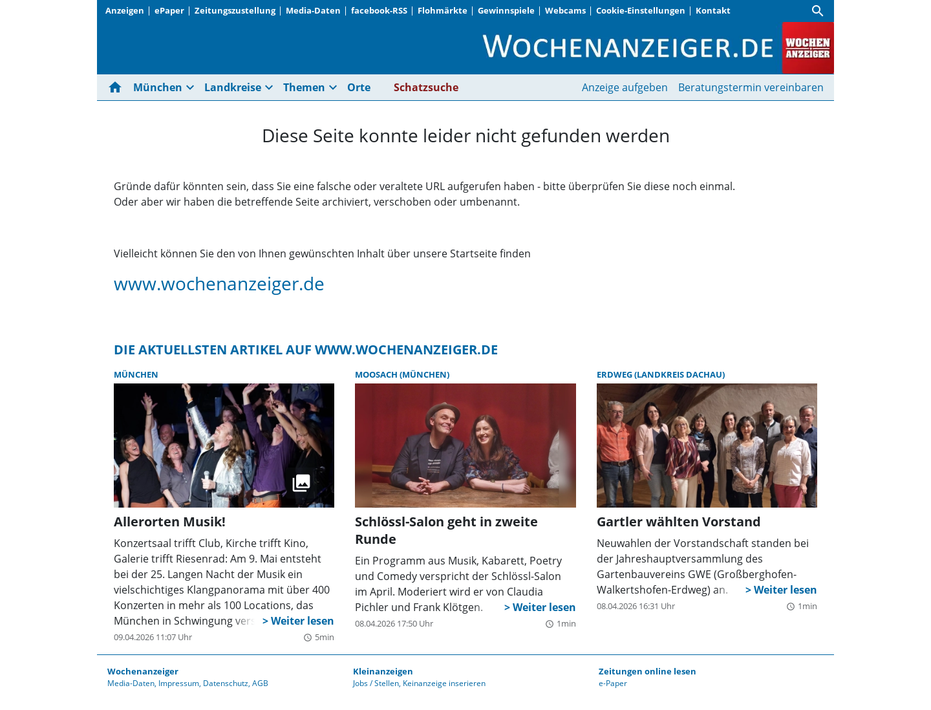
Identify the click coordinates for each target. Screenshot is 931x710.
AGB (260, 683)
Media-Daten (313, 10)
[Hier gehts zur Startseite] (117, 87)
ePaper (169, 10)
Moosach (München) (402, 374)
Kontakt (713, 10)
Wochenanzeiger (142, 671)
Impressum (178, 683)
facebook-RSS (379, 10)
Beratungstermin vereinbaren (751, 87)
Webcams (565, 10)
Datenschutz (225, 683)
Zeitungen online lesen (647, 671)
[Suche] (818, 11)
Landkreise (232, 87)
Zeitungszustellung (235, 10)
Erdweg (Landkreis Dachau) (661, 374)
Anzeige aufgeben (625, 87)
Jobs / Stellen (376, 683)
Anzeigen (124, 10)
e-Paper (613, 683)
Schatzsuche (426, 87)
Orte (358, 87)
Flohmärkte (442, 10)
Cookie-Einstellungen (640, 10)
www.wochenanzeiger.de (219, 283)
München (157, 87)
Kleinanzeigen (383, 671)
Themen (304, 87)
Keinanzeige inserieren (444, 683)
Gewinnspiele (506, 10)
